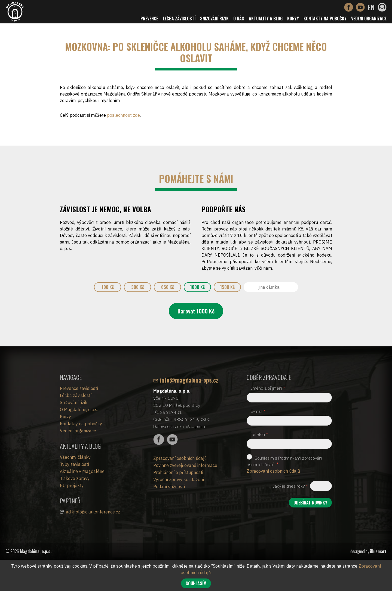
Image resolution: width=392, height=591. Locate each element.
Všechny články (75, 457)
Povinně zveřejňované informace (185, 465)
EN (371, 7)
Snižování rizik (214, 18)
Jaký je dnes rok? (290, 486)
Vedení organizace (369, 18)
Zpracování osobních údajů (180, 458)
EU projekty (72, 485)
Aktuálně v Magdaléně (82, 471)
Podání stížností (169, 486)
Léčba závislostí (179, 18)
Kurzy (293, 18)
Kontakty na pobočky (325, 18)
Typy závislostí (74, 464)
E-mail (258, 411)
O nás (238, 18)
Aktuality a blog (266, 18)
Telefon (259, 434)
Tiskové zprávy (75, 478)
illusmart (378, 551)
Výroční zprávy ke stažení (178, 479)
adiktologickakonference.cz (93, 512)
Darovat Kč (196, 311)
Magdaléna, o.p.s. (35, 551)
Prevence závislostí (79, 388)
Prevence (149, 18)
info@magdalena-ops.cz (189, 379)
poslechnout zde (123, 115)
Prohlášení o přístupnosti (178, 472)
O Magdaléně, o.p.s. (79, 409)
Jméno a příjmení (268, 388)
